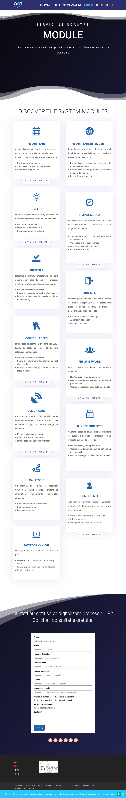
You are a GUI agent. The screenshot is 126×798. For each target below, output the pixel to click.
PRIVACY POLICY (90, 785)
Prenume (38, 637)
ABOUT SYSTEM (45, 785)
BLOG (57, 5)
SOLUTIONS (60, 785)
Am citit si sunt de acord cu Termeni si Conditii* (54, 697)
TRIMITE (39, 728)
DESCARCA (45, 5)
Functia (37, 680)
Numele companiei (42, 671)
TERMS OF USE (19, 788)
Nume (36, 645)
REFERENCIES (74, 785)
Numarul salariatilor (42, 688)
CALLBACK (30, 785)
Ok (119, 794)
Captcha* (38, 712)
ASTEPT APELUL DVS (72, 5)
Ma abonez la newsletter (44, 704)
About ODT (33, 788)
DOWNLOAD (18, 785)
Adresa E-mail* (40, 663)
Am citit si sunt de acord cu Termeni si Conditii (55, 700)
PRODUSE (88, 5)
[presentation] (53, 719)
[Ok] (123, 794)
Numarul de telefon (42, 654)
